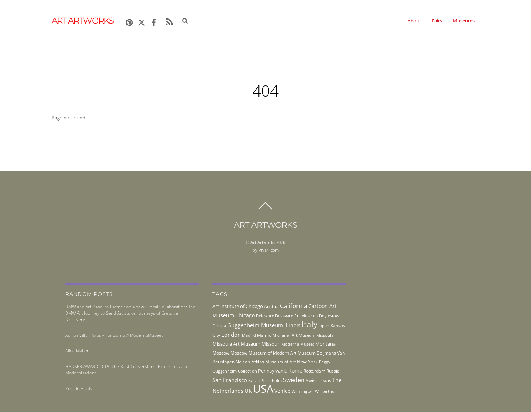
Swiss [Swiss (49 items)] (311, 380)
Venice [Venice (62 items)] (282, 390)
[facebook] (154, 21)
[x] (141, 21)
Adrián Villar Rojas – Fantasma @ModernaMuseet (114, 335)
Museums (464, 20)
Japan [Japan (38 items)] (324, 325)
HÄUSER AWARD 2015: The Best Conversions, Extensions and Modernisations (126, 369)
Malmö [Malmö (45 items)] (264, 335)
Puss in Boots (79, 388)
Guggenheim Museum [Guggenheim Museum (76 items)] (255, 325)
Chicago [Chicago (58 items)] (245, 315)
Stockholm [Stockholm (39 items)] (271, 380)
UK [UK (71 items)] (248, 390)
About (414, 20)
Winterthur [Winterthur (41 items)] (325, 391)
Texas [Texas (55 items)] (325, 380)
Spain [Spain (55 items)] (254, 380)
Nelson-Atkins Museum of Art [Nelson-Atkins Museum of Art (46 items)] (266, 362)
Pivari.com (268, 250)
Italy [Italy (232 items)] (309, 324)
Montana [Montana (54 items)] (325, 344)
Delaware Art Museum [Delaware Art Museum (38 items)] (296, 315)
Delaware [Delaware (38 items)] (265, 315)
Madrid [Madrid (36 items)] (249, 335)
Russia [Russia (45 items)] (333, 371)
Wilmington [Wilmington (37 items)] (303, 391)
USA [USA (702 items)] (263, 388)
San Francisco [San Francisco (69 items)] (229, 380)
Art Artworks (262, 242)
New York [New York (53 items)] (307, 361)
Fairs (437, 20)
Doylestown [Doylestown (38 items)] (330, 315)
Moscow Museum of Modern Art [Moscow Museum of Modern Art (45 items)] (263, 353)
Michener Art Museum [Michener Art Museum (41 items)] (294, 335)
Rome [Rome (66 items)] (295, 370)
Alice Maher (77, 351)
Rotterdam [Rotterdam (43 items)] (314, 371)
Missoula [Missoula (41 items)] (324, 335)
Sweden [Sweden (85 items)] (294, 380)
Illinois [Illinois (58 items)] (292, 325)
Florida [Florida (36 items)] (219, 325)
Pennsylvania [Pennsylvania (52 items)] (272, 370)
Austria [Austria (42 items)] (271, 306)
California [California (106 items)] (293, 305)
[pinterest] (129, 21)
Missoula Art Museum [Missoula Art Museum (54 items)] (236, 344)
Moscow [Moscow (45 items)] (220, 353)
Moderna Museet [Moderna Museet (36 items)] (297, 344)
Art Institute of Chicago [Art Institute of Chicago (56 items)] (237, 306)
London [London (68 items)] (231, 334)
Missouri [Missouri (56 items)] (270, 344)
